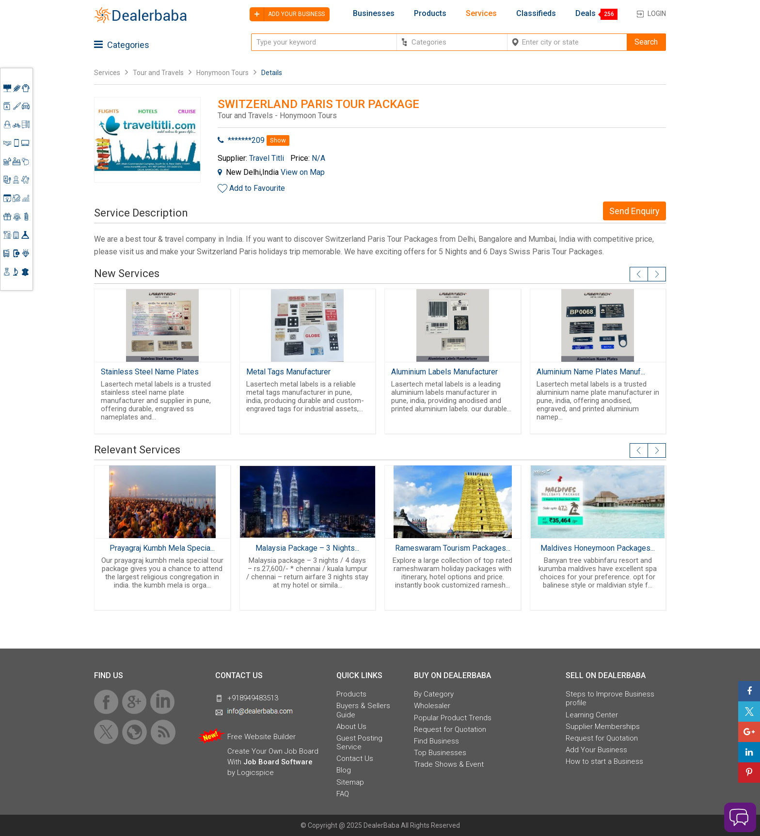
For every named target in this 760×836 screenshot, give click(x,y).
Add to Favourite (257, 188)
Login (657, 13)
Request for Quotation (450, 729)
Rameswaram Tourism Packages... (452, 548)
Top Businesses (440, 752)
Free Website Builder (261, 736)
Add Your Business (596, 749)
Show (278, 140)
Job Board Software (278, 762)
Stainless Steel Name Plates (150, 371)
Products (430, 13)
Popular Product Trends (452, 717)
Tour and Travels (158, 73)
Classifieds (536, 13)
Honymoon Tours (222, 73)
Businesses (374, 13)
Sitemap (350, 782)
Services (481, 13)
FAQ (342, 794)
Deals (585, 13)
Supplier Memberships (603, 726)
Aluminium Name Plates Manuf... (591, 371)
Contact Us (354, 758)
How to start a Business (604, 761)
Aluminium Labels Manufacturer (444, 371)
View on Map (303, 172)
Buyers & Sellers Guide (363, 710)
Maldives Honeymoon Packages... (597, 548)
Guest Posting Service (359, 742)
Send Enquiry (634, 211)
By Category (434, 694)
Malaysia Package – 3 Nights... (307, 548)
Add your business (287, 14)
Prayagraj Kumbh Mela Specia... (162, 548)
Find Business (436, 741)
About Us (351, 726)
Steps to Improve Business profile (610, 698)
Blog (343, 770)
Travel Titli (266, 158)
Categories (121, 45)
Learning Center (592, 715)
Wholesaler (432, 705)
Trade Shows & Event (449, 764)
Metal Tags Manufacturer (288, 371)
